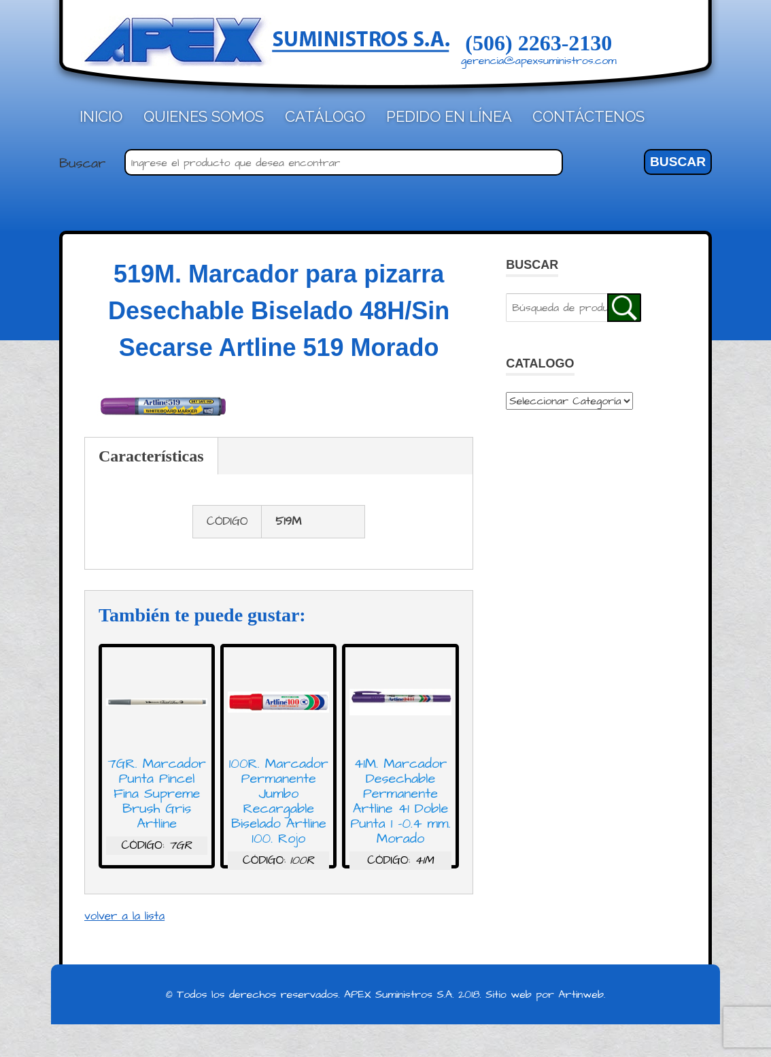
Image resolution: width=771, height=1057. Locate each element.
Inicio (101, 116)
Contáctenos (588, 116)
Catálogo (325, 116)
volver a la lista (124, 916)
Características (151, 456)
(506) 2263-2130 (538, 43)
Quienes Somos (203, 116)
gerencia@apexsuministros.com (539, 60)
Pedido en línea (449, 116)
